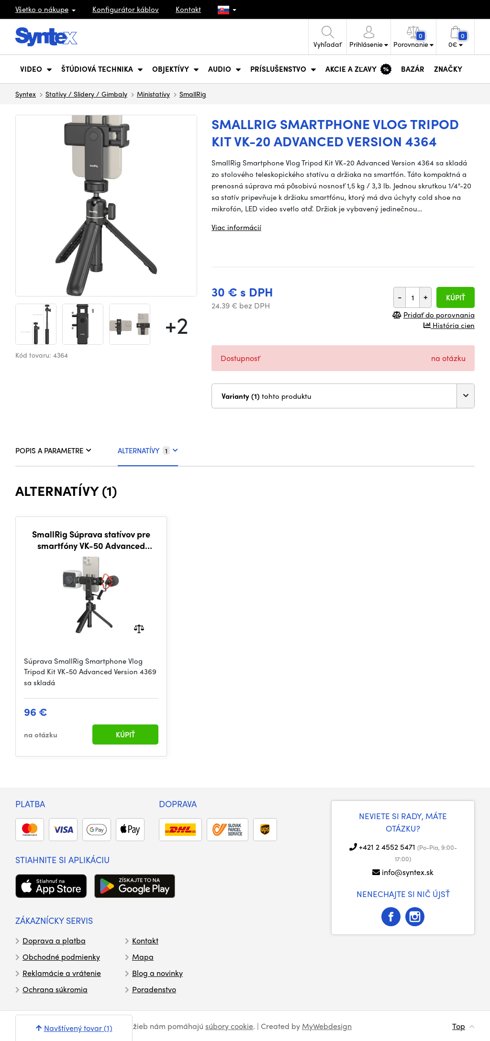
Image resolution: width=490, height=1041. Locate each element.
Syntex (25, 94)
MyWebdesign (327, 1025)
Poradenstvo (154, 989)
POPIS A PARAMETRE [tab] (53, 450)
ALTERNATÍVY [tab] (148, 450)
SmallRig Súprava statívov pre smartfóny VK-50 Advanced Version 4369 (91, 539)
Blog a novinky (157, 972)
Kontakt (188, 9)
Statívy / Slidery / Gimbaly (86, 94)
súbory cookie (229, 1025)
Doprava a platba (54, 940)
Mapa (143, 956)
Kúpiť (455, 297)
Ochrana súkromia (55, 989)
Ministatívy (153, 94)
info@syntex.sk (408, 871)
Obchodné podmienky (61, 956)
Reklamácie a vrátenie (61, 972)
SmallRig (192, 94)
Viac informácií (236, 227)
